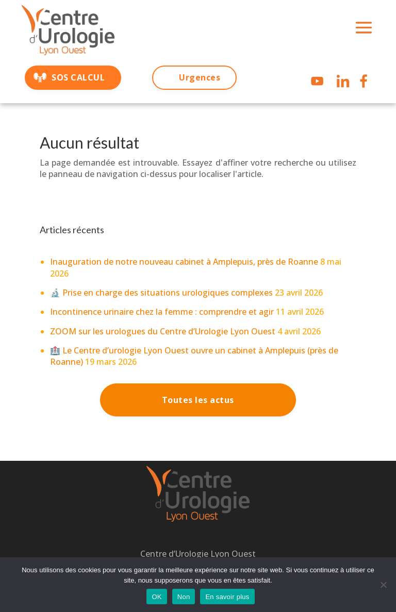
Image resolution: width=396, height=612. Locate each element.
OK (156, 597)
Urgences (199, 77)
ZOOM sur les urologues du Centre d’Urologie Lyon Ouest (162, 331)
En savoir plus (227, 597)
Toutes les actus (198, 400)
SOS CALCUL (78, 77)
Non (183, 597)
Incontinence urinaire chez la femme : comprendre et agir (162, 311)
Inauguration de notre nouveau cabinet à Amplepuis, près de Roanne (184, 261)
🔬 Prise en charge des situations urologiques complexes (161, 292)
